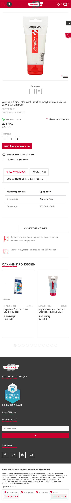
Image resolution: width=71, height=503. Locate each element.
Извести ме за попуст (59, 119)
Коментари (39, 172)
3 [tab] (23, 345)
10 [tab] (51, 345)
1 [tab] (15, 345)
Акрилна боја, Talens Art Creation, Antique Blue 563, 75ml (52, 311)
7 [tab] (39, 345)
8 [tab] (43, 345)
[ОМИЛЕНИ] (58, 4)
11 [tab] (55, 345)
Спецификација (15, 172)
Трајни (55, 492)
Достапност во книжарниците (24, 179)
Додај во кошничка (20, 146)
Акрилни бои (8, 109)
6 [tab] (35, 345)
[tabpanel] (35, 46)
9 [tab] (47, 345)
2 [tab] (19, 345)
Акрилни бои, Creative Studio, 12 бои (16, 310)
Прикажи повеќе (8, 487)
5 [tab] (31, 345)
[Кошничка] (65, 4)
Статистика (29, 492)
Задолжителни (13, 492)
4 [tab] (27, 345)
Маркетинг (43, 492)
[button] (35, 155)
